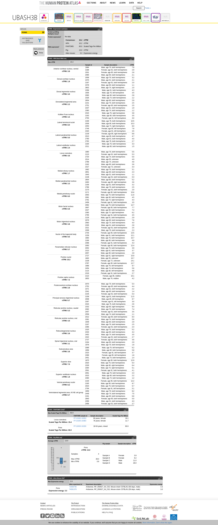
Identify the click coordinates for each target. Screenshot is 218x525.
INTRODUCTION (78, 506)
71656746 (72, 487)
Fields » (148, 8)
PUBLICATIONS (78, 512)
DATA (131, 2)
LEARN (122, 2)
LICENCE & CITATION (111, 509)
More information (149, 523)
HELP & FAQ (107, 512)
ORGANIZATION (78, 509)
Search (139, 8)
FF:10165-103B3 (80, 421)
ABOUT (103, 2)
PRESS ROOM (46, 509)
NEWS (113, 2)
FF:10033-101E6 (80, 426)
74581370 (72, 489)
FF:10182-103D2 (80, 418)
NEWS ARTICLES (47, 506)
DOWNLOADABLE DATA (112, 506)
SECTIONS (91, 2)
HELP (139, 2)
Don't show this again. (164, 523)
